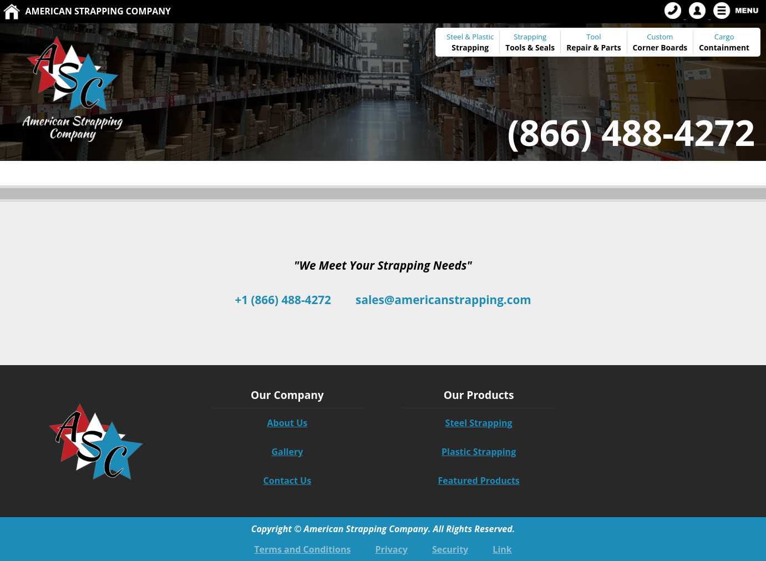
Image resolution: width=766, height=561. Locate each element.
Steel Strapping (479, 423)
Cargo (724, 37)
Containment (724, 47)
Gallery (287, 452)
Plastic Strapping (479, 452)
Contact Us (287, 480)
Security (450, 549)
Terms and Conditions (302, 549)
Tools (515, 47)
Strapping (470, 47)
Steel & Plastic (470, 37)
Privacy (392, 549)
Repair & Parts (593, 47)
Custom (660, 42)
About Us (287, 423)
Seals (545, 47)
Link (502, 549)
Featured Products (478, 480)
